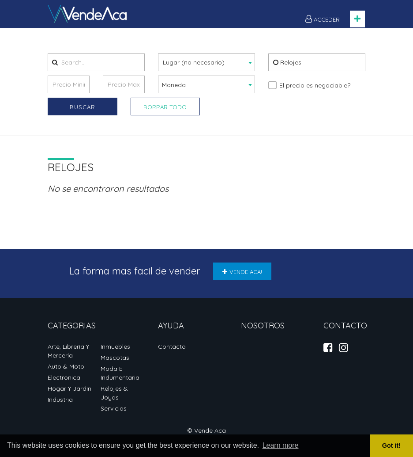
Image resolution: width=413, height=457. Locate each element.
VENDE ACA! (242, 271)
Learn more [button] (281, 445)
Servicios (114, 408)
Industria (60, 400)
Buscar (82, 106)
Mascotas (115, 358)
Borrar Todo (165, 106)
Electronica (64, 377)
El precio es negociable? (314, 85)
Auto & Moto (66, 366)
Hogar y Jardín (69, 388)
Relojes (287, 62)
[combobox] (206, 62)
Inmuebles (115, 346)
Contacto (172, 346)
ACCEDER (322, 19)
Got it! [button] (391, 445)
